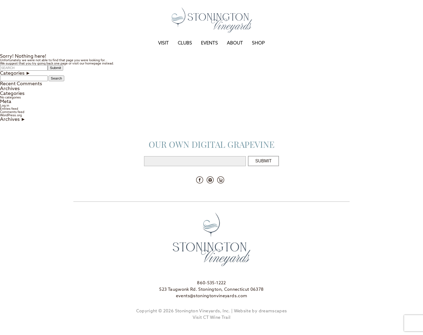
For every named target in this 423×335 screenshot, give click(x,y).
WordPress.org (11, 115)
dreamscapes (273, 311)
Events (209, 43)
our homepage (90, 63)
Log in (4, 105)
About (235, 43)
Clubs (185, 43)
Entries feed (9, 109)
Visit (163, 43)
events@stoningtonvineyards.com (211, 296)
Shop (258, 43)
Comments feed (12, 112)
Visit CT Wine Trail (212, 317)
